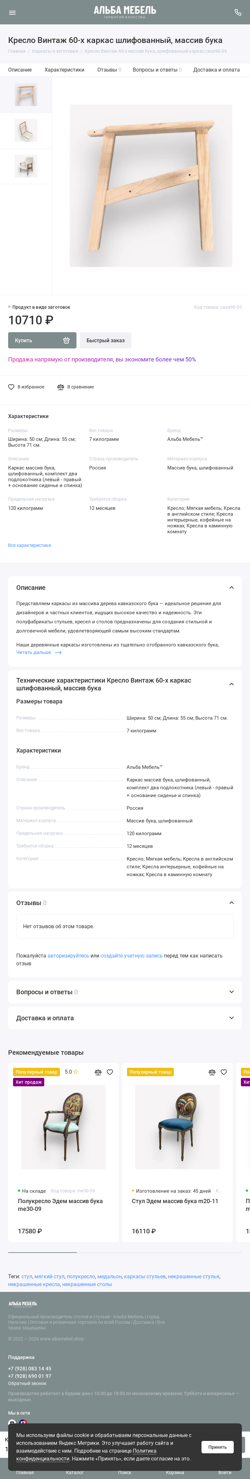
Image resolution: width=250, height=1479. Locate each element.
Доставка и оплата (216, 70)
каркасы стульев (145, 1276)
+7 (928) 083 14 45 (29, 1369)
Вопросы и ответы (157, 70)
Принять (217, 1447)
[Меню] (12, 12)
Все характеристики (29, 545)
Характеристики (64, 70)
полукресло (81, 1276)
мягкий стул (49, 1276)
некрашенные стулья (193, 1276)
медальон (109, 1276)
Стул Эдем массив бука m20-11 (175, 1201)
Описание (20, 70)
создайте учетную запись (132, 956)
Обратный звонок (27, 1383)
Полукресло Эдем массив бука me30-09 (60, 1205)
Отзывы (109, 70)
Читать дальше (39, 652)
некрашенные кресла (34, 1284)
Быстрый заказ (106, 340)
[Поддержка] (238, 12)
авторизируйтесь (68, 956)
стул (26, 1276)
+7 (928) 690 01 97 (29, 1376)
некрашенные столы (87, 1284)
